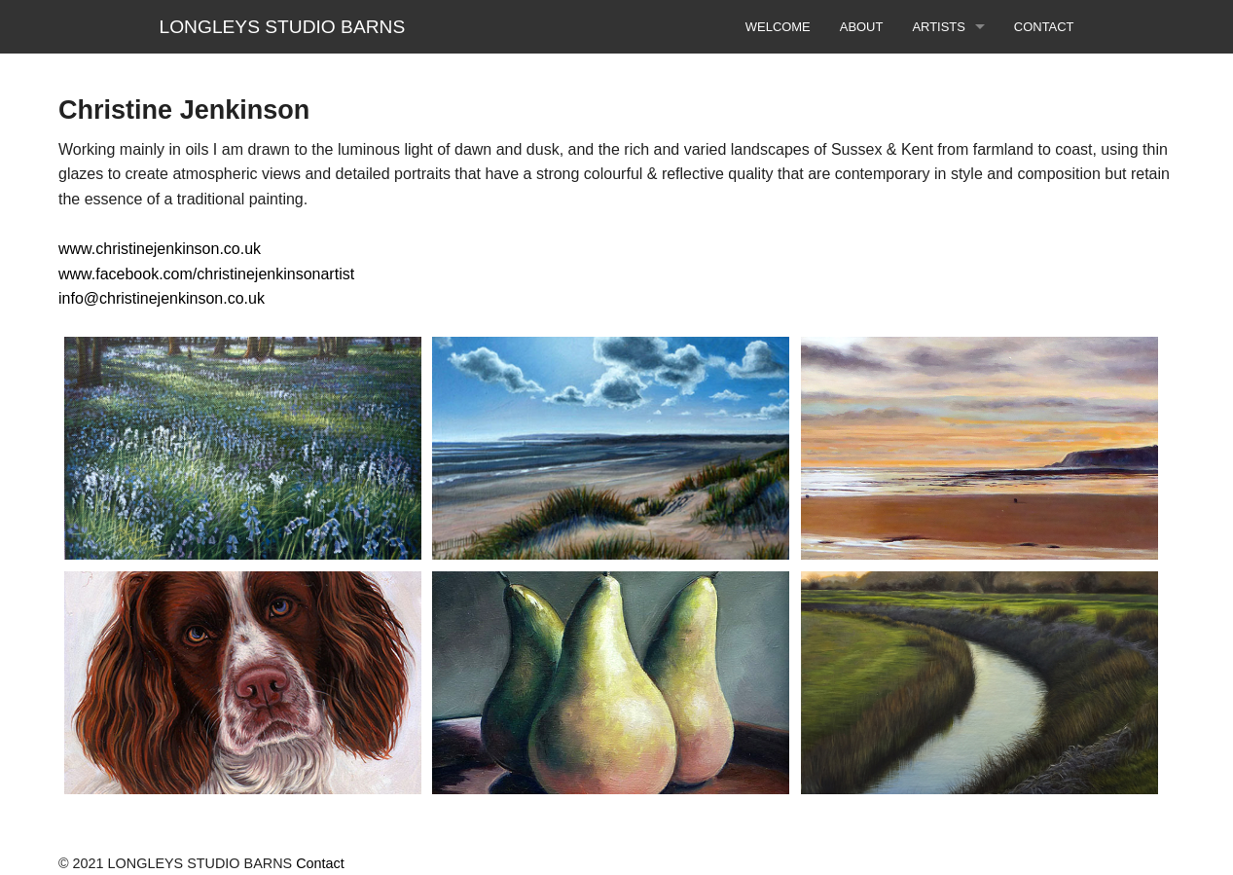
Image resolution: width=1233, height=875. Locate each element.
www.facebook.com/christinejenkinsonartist (206, 274)
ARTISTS (938, 26)
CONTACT (1044, 26)
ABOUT (862, 26)
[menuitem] (778, 27)
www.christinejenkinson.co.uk (159, 248)
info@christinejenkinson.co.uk (161, 298)
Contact (320, 863)
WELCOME (778, 26)
